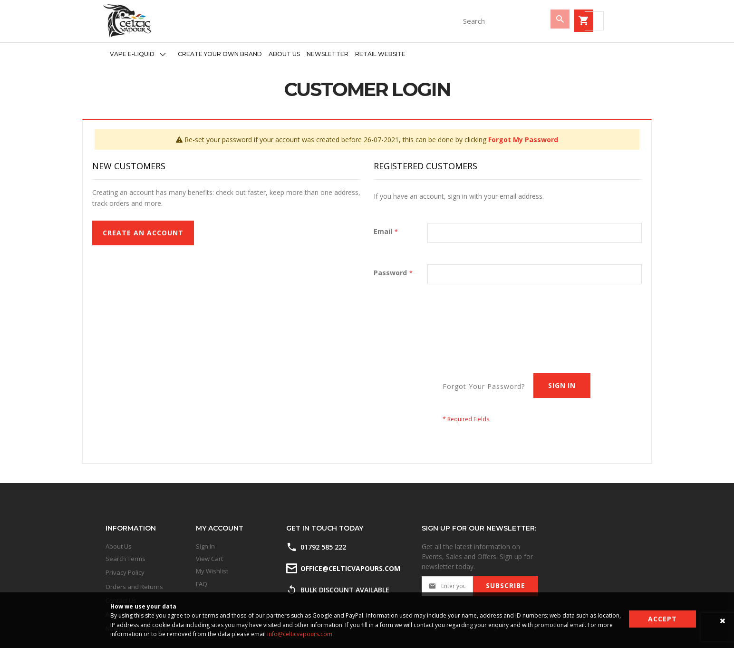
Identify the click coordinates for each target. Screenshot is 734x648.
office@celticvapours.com (349, 568)
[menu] (254, 54)
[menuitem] (140, 54)
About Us (119, 546)
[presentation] (516, 320)
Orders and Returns (134, 586)
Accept (662, 618)
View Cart (209, 558)
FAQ (201, 584)
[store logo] (127, 21)
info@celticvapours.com (299, 634)
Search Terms (125, 558)
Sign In (205, 546)
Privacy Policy (125, 572)
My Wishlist (212, 571)
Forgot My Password (523, 139)
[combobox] (445, 20)
